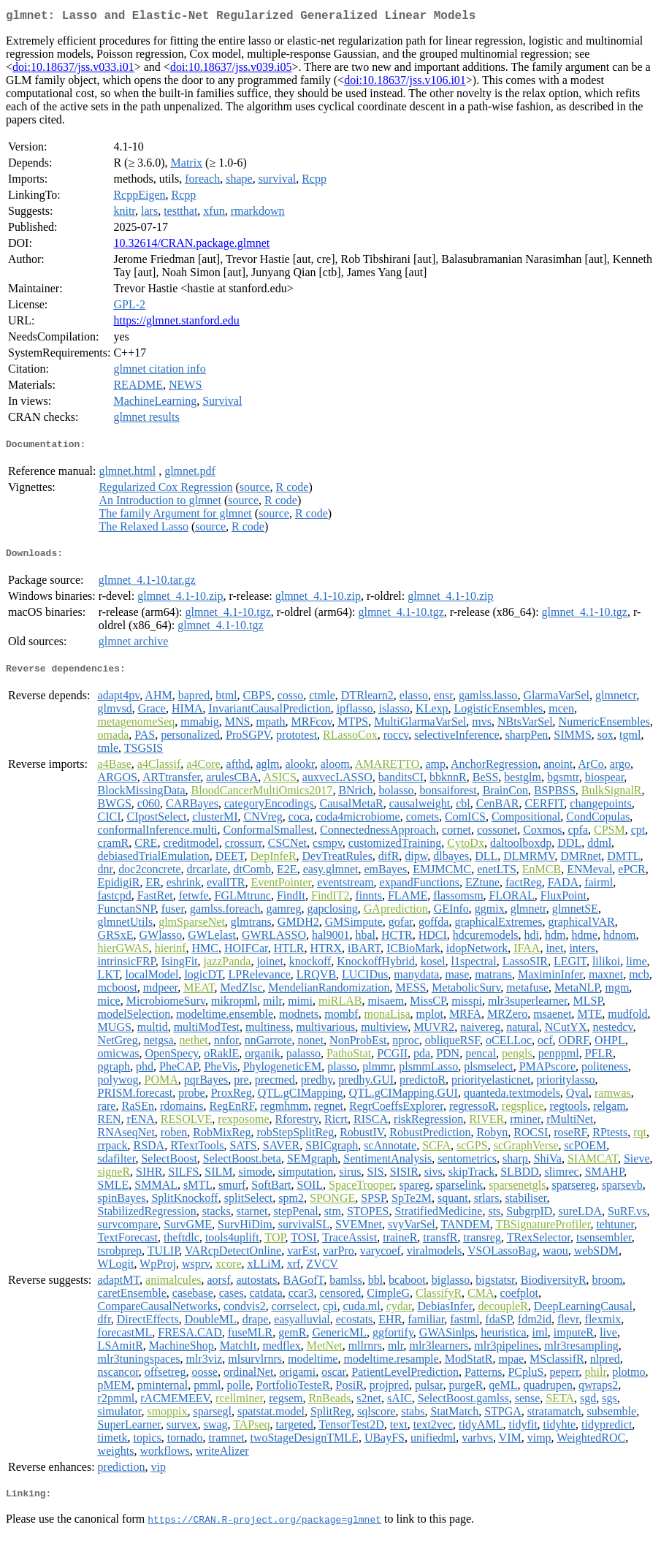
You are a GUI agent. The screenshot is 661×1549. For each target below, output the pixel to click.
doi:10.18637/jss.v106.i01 (405, 83)
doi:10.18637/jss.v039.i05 (231, 70)
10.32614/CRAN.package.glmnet (191, 246)
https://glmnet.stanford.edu (176, 323)
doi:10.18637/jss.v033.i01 (73, 70)
